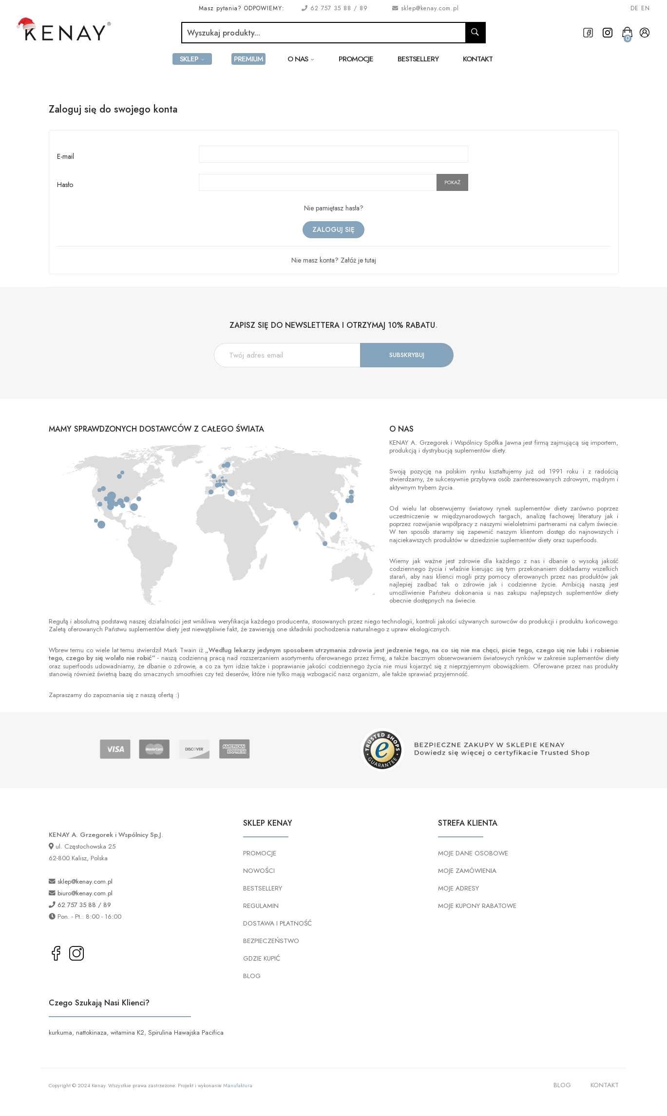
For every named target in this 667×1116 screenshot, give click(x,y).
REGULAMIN (261, 905)
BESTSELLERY (262, 888)
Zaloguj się (333, 229)
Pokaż (452, 182)
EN (645, 8)
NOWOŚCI (259, 870)
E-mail (65, 156)
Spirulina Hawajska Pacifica (186, 1032)
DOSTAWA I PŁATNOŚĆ (277, 923)
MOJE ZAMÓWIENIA (467, 870)
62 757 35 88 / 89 (338, 8)
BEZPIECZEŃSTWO (271, 941)
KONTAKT (605, 1085)
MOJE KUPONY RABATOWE (477, 905)
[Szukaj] (323, 32)
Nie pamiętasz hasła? (333, 208)
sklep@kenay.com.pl (430, 8)
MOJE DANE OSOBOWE (473, 853)
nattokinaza (91, 1032)
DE (634, 8)
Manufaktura (237, 1085)
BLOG (252, 976)
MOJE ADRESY (458, 888)
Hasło (65, 184)
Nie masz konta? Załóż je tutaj (333, 260)
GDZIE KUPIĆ (261, 958)
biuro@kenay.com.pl (85, 893)
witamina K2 (127, 1032)
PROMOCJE (259, 853)
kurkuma (60, 1032)
